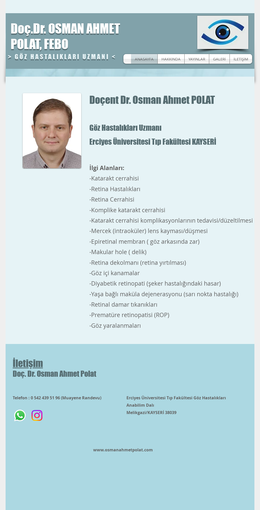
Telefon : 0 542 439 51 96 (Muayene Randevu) (57, 398)
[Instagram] (37, 415)
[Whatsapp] (20, 415)
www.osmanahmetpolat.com (123, 450)
